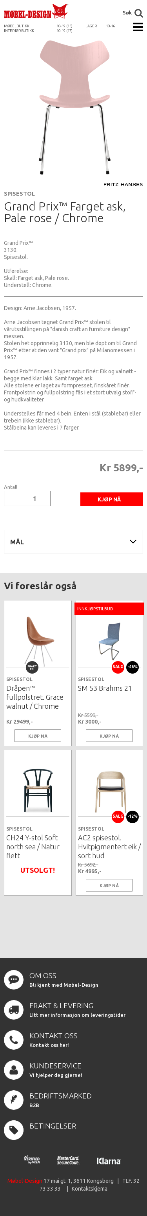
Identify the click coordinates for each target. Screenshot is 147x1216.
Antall (10, 487)
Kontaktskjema (89, 1189)
